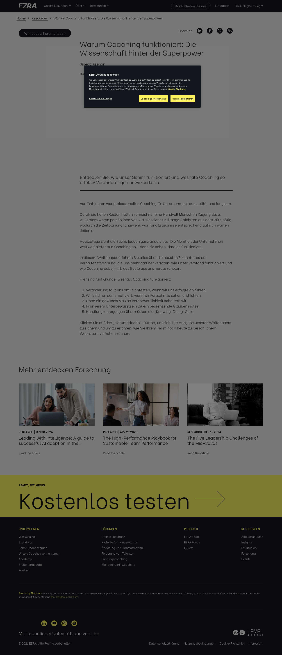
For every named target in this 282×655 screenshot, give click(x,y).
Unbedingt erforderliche (153, 98)
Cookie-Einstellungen (100, 98)
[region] (142, 87)
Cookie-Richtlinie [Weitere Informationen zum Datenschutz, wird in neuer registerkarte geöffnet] (176, 88)
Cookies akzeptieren (182, 98)
